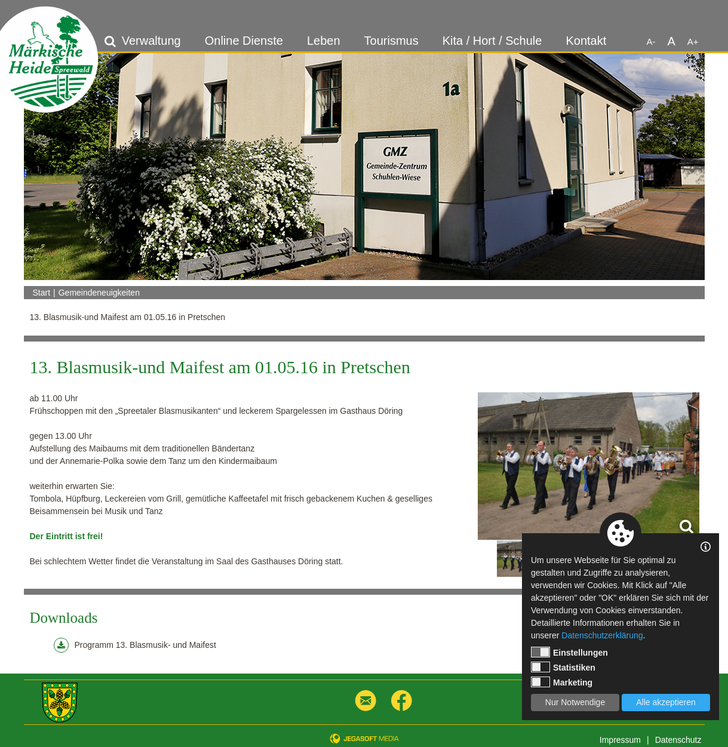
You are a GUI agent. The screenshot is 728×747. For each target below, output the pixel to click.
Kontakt (586, 40)
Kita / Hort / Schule (492, 40)
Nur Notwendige (575, 702)
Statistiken (563, 667)
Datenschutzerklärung (602, 635)
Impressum (620, 740)
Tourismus (391, 40)
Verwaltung (151, 40)
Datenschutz (678, 740)
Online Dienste (244, 40)
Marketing (561, 682)
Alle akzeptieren (666, 702)
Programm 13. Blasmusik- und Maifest (135, 645)
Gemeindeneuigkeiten (99, 292)
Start (42, 292)
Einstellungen (569, 652)
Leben (323, 40)
